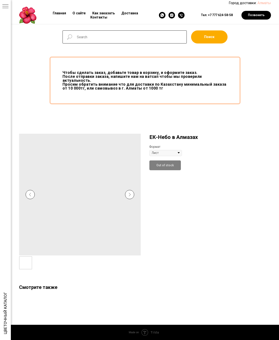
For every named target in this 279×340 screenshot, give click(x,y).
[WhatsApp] (162, 15)
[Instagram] (171, 15)
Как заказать (103, 13)
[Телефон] (181, 15)
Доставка (129, 13)
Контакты (98, 17)
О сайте (79, 13)
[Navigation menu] (5, 6)
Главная (59, 13)
